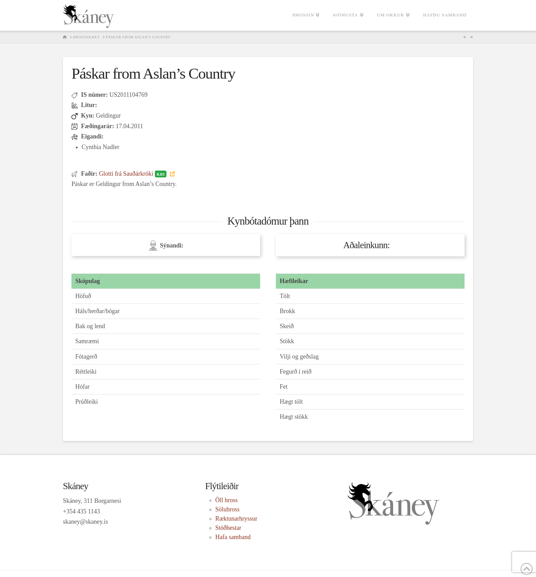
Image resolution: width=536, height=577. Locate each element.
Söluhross (227, 509)
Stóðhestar (228, 527)
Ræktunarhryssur (236, 518)
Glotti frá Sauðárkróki (133, 173)
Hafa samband (233, 537)
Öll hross (226, 500)
